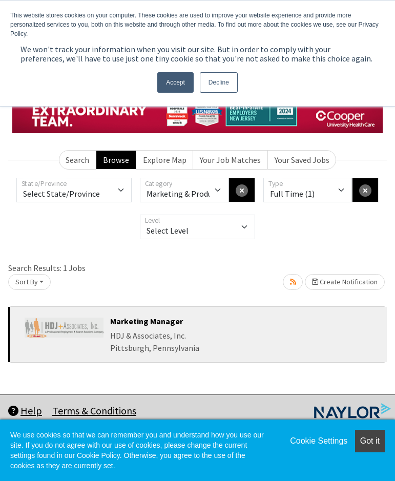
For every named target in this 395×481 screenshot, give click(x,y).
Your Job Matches (230, 160)
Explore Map (164, 160)
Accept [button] (175, 82)
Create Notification (345, 281)
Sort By (26, 281)
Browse (116, 160)
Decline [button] (219, 82)
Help (25, 410)
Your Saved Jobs (302, 160)
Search (77, 160)
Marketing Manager (146, 321)
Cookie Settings (318, 440)
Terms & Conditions (94, 410)
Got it (370, 440)
